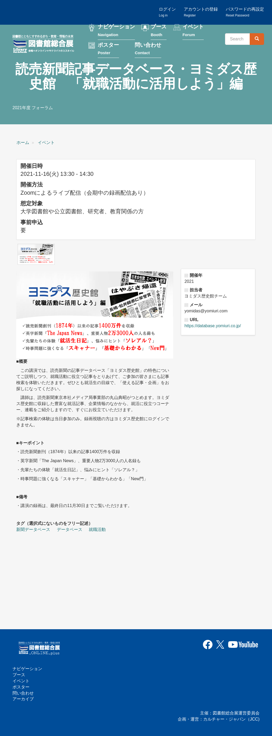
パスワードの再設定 (245, 12)
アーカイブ (23, 699)
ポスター (108, 49)
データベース (69, 529)
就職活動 (97, 529)
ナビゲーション (116, 31)
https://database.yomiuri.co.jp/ (212, 326)
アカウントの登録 (201, 12)
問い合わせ (148, 49)
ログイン (167, 12)
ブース (159, 31)
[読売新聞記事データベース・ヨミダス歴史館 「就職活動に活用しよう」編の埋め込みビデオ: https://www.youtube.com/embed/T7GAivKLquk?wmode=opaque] (76, 577)
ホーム (22, 142)
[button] (36, 254)
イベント (193, 31)
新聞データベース (33, 529)
